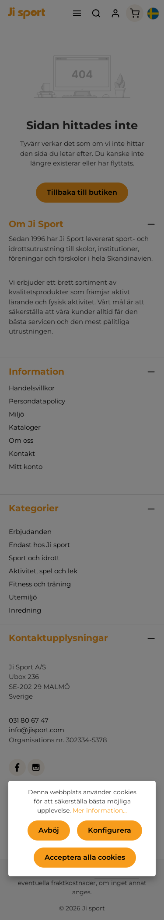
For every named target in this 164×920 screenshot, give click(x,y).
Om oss (21, 440)
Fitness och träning (40, 584)
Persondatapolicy (37, 401)
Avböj (48, 830)
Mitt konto (25, 466)
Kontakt (22, 453)
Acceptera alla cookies (85, 857)
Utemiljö (23, 597)
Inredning (25, 610)
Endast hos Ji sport (39, 545)
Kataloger (25, 427)
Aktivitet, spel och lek (43, 571)
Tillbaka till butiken (82, 192)
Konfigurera (109, 830)
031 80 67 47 (29, 720)
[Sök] (96, 13)
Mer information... (100, 810)
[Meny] (77, 13)
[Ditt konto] (115, 13)
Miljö (16, 414)
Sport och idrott (34, 558)
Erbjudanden (30, 531)
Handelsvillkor (32, 388)
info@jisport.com (36, 730)
